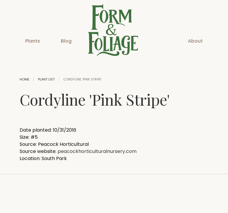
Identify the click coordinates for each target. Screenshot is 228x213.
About (195, 41)
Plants (32, 41)
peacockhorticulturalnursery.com (97, 151)
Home (24, 79)
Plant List (46, 79)
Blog (66, 41)
